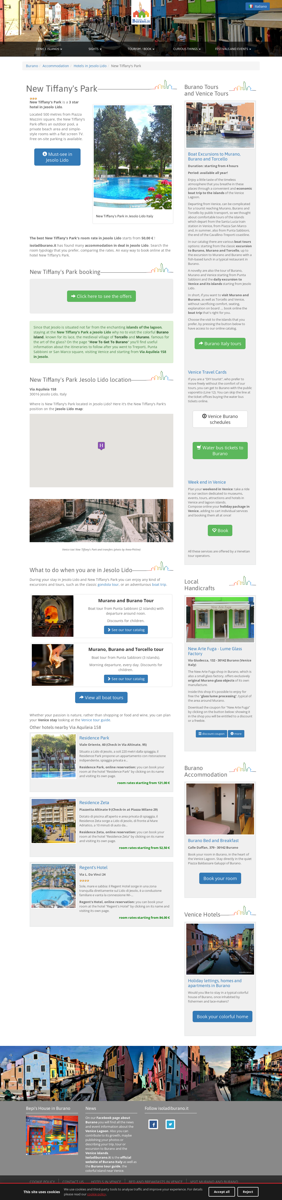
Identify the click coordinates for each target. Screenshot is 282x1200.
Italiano (257, 6)
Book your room (220, 878)
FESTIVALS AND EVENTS (233, 49)
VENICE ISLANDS (49, 49)
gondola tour (108, 584)
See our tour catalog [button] (126, 629)
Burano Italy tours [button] (220, 343)
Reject (248, 1191)
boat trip (159, 584)
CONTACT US (73, 1181)
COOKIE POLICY (42, 1181)
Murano (142, 337)
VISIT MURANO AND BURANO (214, 1181)
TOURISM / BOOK (141, 49)
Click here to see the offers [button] (101, 296)
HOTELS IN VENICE (106, 1181)
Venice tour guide (95, 720)
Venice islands (96, 1153)
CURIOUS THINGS (187, 49)
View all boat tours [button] (101, 697)
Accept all (222, 1191)
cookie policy (96, 1194)
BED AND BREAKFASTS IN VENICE (156, 1181)
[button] (101, 446)
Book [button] (220, 530)
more (236, 733)
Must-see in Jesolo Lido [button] (57, 157)
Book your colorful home (222, 1016)
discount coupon (211, 733)
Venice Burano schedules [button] (220, 419)
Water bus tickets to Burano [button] (220, 450)
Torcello (121, 337)
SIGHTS (95, 49)
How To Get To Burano (109, 342)
